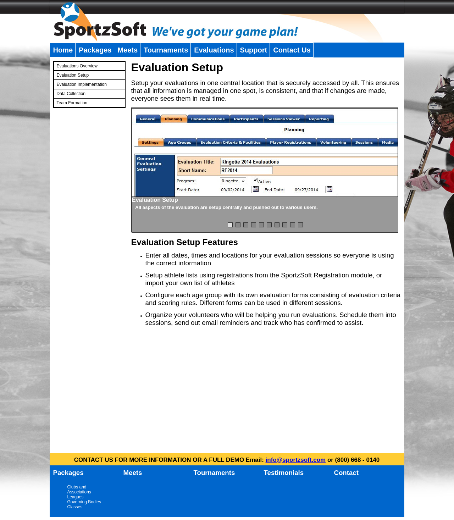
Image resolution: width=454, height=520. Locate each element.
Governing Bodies (84, 501)
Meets (127, 50)
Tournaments (166, 50)
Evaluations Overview (77, 65)
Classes (75, 506)
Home (63, 50)
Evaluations (214, 50)
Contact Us (292, 50)
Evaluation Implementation (82, 84)
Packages (95, 50)
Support (253, 50)
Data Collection (71, 93)
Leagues (75, 496)
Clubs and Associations (79, 489)
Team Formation (72, 102)
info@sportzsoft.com (296, 460)
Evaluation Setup (73, 75)
